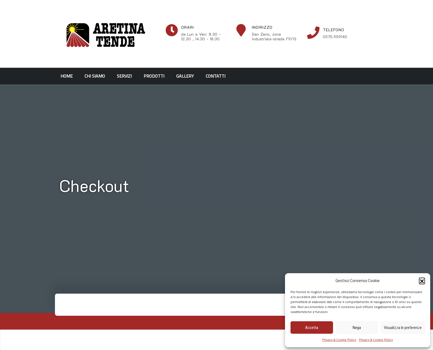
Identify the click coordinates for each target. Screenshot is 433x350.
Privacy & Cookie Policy (339, 339)
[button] (422, 280)
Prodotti (154, 76)
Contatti (215, 76)
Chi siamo (95, 76)
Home (66, 76)
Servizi (124, 76)
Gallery (185, 76)
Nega (357, 327)
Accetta (311, 327)
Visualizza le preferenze (403, 327)
